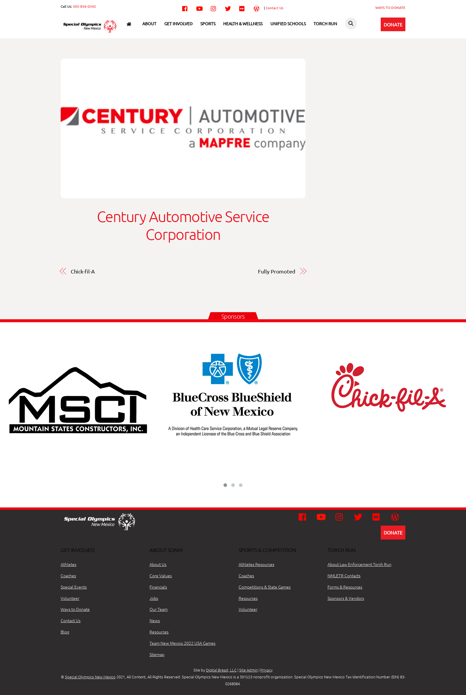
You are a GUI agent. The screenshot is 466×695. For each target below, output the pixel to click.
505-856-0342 (84, 6)
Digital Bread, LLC (221, 670)
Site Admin (248, 670)
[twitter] (228, 7)
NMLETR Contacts (344, 575)
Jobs (153, 598)
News (154, 620)
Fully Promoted (276, 271)
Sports (207, 23)
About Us (157, 564)
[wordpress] (256, 7)
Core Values (160, 575)
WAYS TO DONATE (390, 7)
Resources (159, 632)
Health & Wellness (242, 23)
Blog (65, 632)
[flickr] (242, 7)
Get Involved (178, 23)
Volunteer (70, 598)
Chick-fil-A (83, 271)
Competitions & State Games (265, 587)
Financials (158, 587)
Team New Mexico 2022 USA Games (182, 643)
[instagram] (214, 7)
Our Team (158, 609)
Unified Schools (288, 23)
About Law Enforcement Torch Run (359, 564)
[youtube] (199, 7)
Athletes (68, 564)
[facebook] (185, 7)
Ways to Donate (75, 609)
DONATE (393, 24)
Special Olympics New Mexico (90, 677)
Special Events (74, 587)
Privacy (266, 670)
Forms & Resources (345, 587)
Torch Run (325, 23)
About (149, 23)
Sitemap (156, 654)
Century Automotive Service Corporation (183, 225)
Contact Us (274, 7)
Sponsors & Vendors (346, 598)
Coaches (68, 575)
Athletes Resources (256, 564)
